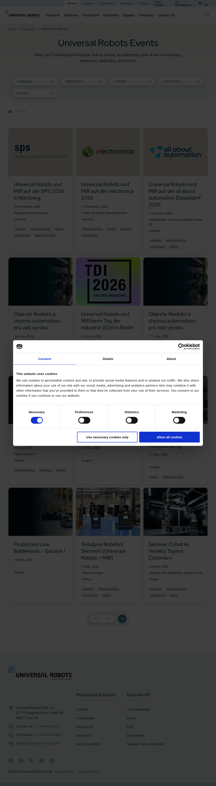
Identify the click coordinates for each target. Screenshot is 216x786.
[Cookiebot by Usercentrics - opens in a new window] (181, 346)
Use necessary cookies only (107, 437)
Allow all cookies (169, 437)
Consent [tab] (44, 358)
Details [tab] (108, 358)
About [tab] (171, 358)
